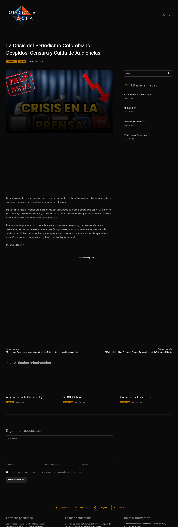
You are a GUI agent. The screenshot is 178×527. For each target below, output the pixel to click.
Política (22, 61)
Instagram (84, 507)
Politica (10, 402)
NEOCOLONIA (130, 108)
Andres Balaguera (86, 257)
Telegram (103, 507)
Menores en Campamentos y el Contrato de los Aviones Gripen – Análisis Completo (42, 352)
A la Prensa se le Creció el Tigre (137, 94)
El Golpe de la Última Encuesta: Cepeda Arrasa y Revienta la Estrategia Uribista (138, 352)
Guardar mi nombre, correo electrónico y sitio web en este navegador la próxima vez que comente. (48, 472)
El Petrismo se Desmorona (135, 135)
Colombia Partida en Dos (134, 121)
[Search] (169, 73)
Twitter (121, 507)
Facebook (65, 507)
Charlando (11, 61)
